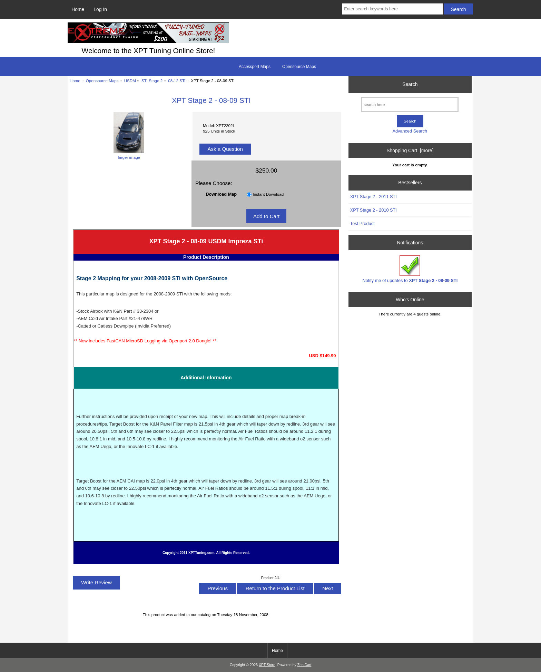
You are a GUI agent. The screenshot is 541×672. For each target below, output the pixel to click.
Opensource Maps (102, 80)
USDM (130, 80)
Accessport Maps (254, 66)
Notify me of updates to (410, 269)
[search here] (410, 104)
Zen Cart (304, 665)
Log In (100, 9)
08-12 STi (176, 80)
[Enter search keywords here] (392, 8)
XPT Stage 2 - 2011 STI (373, 196)
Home (77, 9)
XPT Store (267, 665)
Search (409, 84)
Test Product (362, 223)
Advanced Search (409, 131)
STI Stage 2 (152, 80)
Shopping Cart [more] (409, 150)
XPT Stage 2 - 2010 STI (373, 210)
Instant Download (268, 194)
